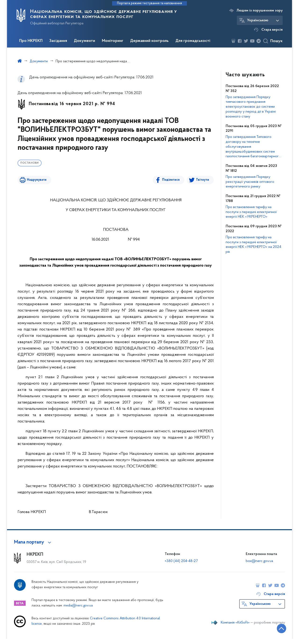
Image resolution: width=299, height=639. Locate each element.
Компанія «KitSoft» (235, 622)
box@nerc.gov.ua (259, 561)
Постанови (29, 163)
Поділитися (171, 180)
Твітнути (202, 180)
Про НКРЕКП (31, 41)
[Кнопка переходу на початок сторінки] (281, 628)
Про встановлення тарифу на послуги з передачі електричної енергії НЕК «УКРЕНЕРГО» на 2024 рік (253, 244)
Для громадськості (192, 41)
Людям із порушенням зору (260, 10)
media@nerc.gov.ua (78, 605)
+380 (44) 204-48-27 (181, 561)
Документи (84, 41)
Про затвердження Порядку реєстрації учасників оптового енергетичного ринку (250, 182)
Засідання (58, 41)
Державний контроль (149, 41)
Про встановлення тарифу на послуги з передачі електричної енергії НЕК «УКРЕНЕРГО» (251, 212)
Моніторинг (112, 41)
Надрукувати (36, 180)
